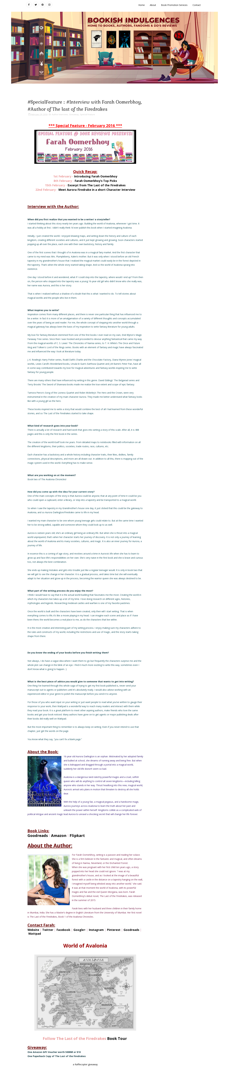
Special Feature (87, 114)
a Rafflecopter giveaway (85, 1064)
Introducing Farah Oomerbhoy (95, 176)
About (153, 5)
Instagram (96, 930)
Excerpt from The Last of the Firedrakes (96, 185)
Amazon (58, 835)
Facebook (63, 930)
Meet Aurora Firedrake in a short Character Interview (96, 190)
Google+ (79, 930)
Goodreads (38, 835)
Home (141, 5)
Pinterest (114, 930)
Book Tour (117, 1038)
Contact (197, 5)
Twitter (47, 930)
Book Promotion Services (174, 5)
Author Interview (60, 114)
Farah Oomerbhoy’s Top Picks (96, 181)
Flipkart (77, 835)
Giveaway (74, 114)
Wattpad (34, 933)
